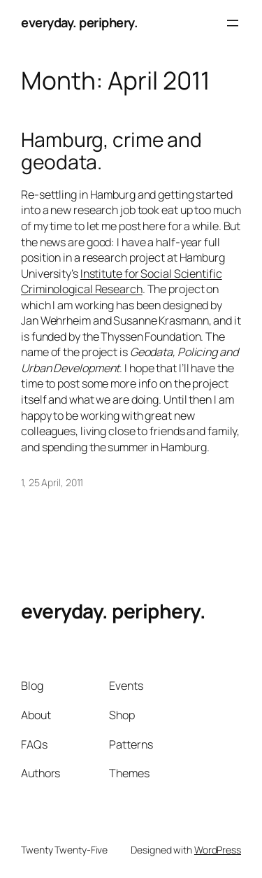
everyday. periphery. (79, 22)
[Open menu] (232, 23)
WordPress (217, 849)
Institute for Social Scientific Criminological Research (121, 281)
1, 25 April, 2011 (52, 482)
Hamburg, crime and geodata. (111, 151)
